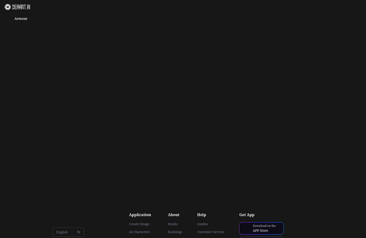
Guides (202, 224)
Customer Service (210, 232)
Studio (173, 224)
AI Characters (139, 232)
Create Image (139, 224)
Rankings (175, 232)
